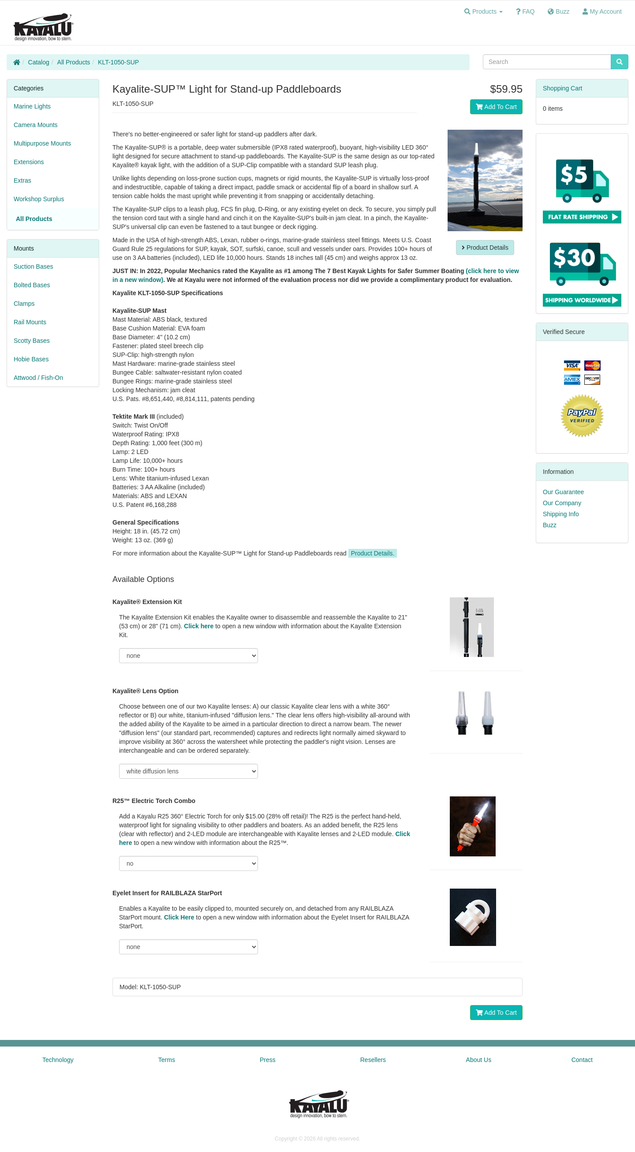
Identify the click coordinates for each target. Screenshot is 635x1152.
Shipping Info (561, 514)
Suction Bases (33, 266)
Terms (166, 1059)
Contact (582, 1059)
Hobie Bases (31, 359)
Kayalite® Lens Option (145, 690)
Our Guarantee (563, 491)
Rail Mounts (30, 322)
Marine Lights (32, 106)
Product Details (485, 247)
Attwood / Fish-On (38, 377)
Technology (58, 1059)
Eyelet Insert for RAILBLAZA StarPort (167, 893)
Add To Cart (496, 106)
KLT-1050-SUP (118, 62)
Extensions (29, 161)
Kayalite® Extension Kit (147, 601)
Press (268, 1059)
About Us (479, 1059)
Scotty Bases (32, 340)
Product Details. (373, 553)
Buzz (550, 525)
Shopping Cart (563, 88)
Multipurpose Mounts (42, 143)
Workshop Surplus (39, 199)
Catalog (38, 62)
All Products (73, 62)
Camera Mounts (36, 124)
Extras (22, 180)
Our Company (562, 503)
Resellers (373, 1059)
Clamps (24, 303)
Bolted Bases (32, 285)
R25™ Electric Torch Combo (153, 800)
